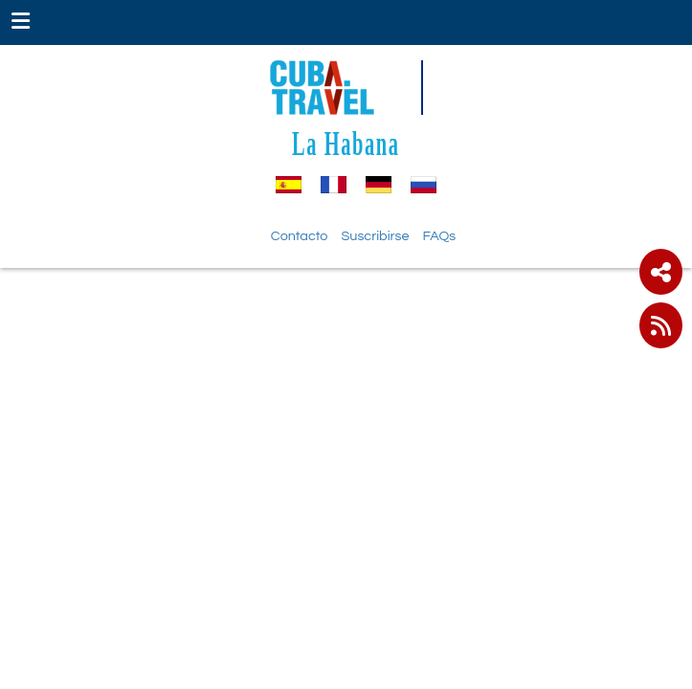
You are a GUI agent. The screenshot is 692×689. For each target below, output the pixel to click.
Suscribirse (375, 236)
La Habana (345, 143)
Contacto (299, 236)
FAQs (440, 236)
